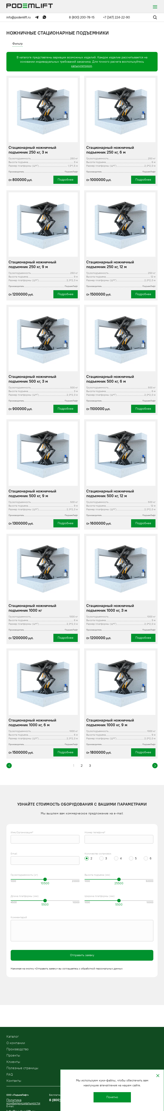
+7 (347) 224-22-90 (116, 17)
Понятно (112, 1097)
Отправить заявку (82, 955)
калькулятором (81, 66)
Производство (17, 1049)
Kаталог (12, 1036)
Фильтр (17, 43)
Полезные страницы (22, 1068)
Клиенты (13, 1062)
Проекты (13, 1055)
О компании (15, 1043)
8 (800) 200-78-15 (82, 17)
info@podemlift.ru (18, 17)
